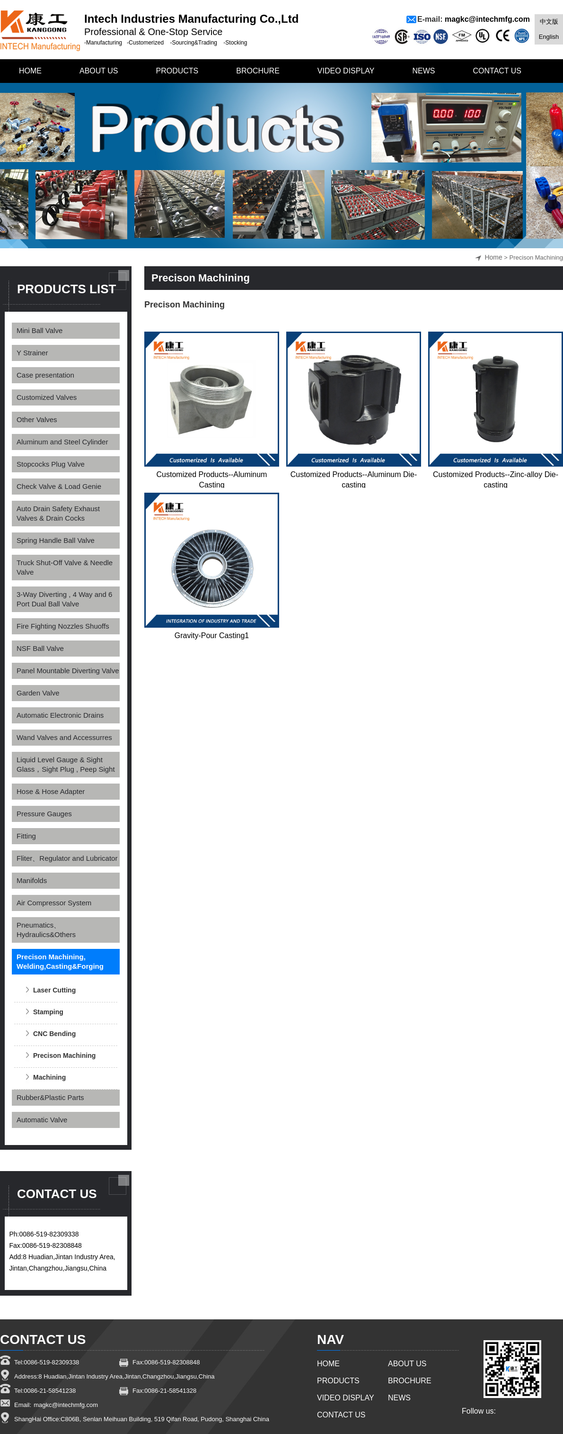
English (549, 36)
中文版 (549, 21)
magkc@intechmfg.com (487, 19)
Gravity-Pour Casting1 (212, 635)
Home (493, 257)
